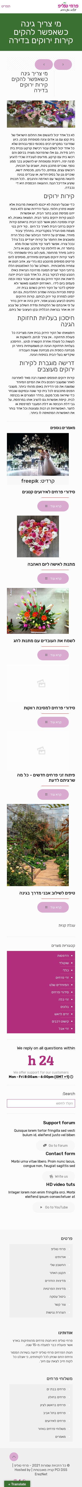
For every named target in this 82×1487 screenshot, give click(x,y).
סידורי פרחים (60, 992)
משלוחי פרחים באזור (52, 1429)
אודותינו (60, 1257)
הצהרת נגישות (56, 1312)
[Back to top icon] (13, 1456)
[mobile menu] (7, 6)
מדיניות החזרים (55, 1281)
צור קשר (60, 1304)
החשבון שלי (58, 1265)
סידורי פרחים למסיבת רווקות (49, 707)
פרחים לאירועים (55, 1421)
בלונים (64, 1007)
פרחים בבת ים (56, 1389)
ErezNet (41, 1474)
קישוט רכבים (60, 1021)
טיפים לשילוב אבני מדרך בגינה (47, 892)
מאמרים (60, 1437)
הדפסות (63, 956)
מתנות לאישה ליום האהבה (51, 564)
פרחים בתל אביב (54, 1413)
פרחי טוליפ (58, 1249)
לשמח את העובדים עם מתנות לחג (44, 640)
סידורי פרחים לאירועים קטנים (48, 491)
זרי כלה (64, 999)
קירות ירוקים (58, 218)
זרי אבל (64, 1029)
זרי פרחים (62, 978)
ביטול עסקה (57, 1297)
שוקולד (64, 963)
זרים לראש (62, 1014)
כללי (66, 970)
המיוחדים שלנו (59, 985)
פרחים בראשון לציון (53, 1405)
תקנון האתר (57, 1273)
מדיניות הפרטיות (54, 1289)
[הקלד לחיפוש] (41, 1103)
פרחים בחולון (57, 1397)
